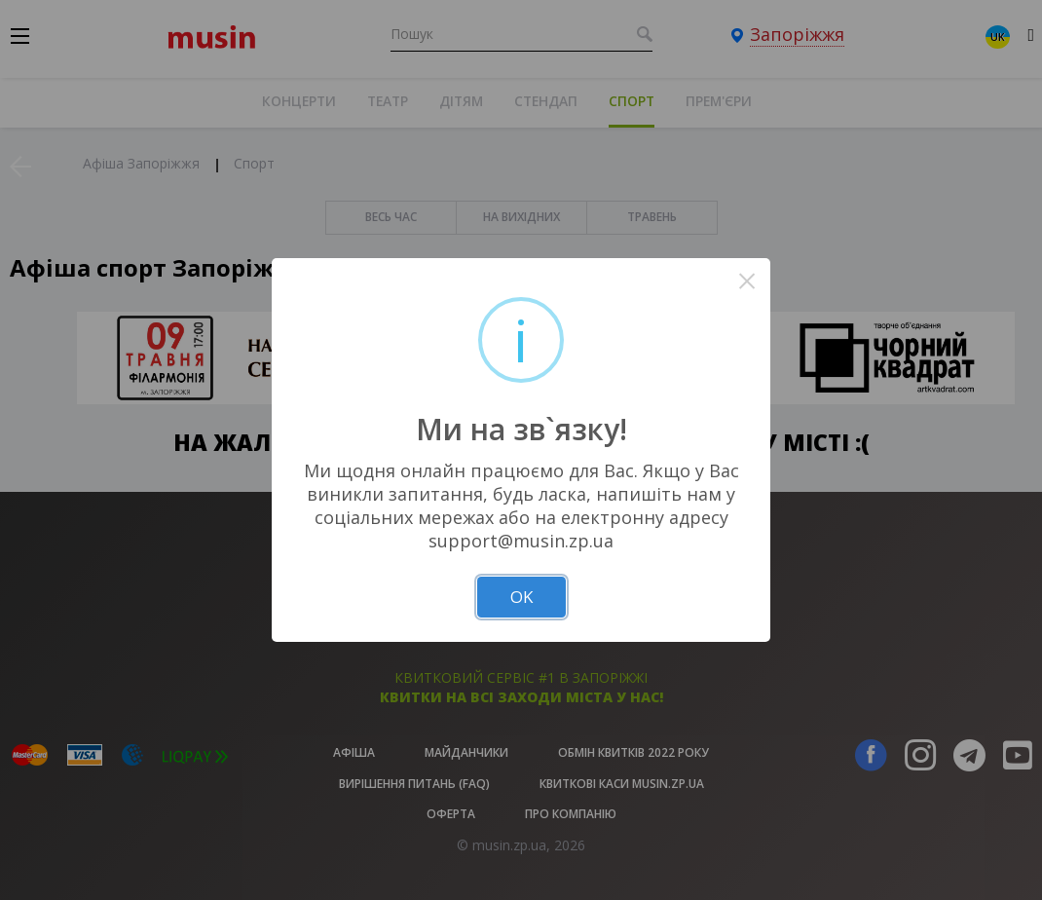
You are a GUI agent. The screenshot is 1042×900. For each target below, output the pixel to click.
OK (521, 596)
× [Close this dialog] (747, 281)
